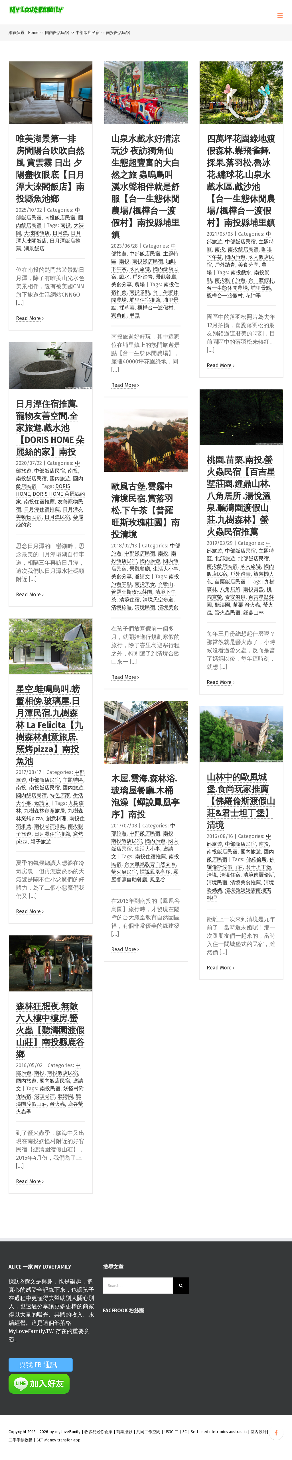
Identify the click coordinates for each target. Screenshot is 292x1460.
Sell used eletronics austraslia (219, 1431)
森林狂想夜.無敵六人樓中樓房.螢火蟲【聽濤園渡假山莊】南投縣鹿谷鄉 (50, 1030)
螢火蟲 (57, 1104)
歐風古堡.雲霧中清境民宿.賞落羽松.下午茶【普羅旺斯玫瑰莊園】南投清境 (145, 510)
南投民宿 (50, 1088)
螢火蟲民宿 (227, 612)
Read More (28, 318)
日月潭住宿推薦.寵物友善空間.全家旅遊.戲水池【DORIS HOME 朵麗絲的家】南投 (50, 428)
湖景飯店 (34, 248)
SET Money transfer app (58, 1440)
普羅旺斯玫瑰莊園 (131, 592)
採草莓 (127, 308)
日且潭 (60, 233)
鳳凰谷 (157, 880)
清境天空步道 (158, 600)
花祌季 (253, 296)
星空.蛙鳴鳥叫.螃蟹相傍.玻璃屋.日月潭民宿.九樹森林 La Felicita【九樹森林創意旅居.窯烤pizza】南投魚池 (49, 725)
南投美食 (145, 584)
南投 (65, 225)
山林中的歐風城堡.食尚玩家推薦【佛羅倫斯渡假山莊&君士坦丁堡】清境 (241, 801)
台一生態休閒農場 (227, 288)
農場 (140, 284)
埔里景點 (261, 288)
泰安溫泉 (235, 597)
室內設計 (259, 1431)
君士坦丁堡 (258, 867)
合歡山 (165, 584)
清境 (212, 875)
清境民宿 (145, 607)
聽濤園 (222, 605)
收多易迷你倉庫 (98, 1431)
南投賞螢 (253, 589)
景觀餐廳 (166, 277)
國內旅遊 (139, 269)
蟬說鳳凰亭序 (155, 872)
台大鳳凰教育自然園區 (150, 864)
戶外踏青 (142, 277)
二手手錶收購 (21, 1440)
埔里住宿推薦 (144, 300)
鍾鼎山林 (253, 612)
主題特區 (73, 780)
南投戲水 (241, 272)
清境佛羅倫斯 (258, 875)
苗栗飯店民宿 (230, 582)
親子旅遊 (41, 842)
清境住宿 (129, 600)
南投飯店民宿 (59, 218)
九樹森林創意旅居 (44, 811)
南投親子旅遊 (230, 280)
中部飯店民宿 (144, 254)
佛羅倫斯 (256, 859)
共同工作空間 (148, 1431)
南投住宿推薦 (39, 502)
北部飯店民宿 (253, 558)
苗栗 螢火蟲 (246, 605)
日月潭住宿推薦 (42, 509)
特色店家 (60, 795)
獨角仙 (119, 315)
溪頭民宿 (44, 1096)
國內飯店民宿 (31, 795)
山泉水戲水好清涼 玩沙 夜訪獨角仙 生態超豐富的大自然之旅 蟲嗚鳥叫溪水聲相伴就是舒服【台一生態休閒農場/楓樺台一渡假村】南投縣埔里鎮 (145, 187)
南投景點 (139, 292)
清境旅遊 (121, 607)
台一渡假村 (261, 280)
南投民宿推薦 (49, 826)
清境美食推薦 (245, 882)
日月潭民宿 (57, 517)
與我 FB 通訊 (45, 1365)
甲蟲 (134, 315)
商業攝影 (124, 1431)
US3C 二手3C (175, 1431)
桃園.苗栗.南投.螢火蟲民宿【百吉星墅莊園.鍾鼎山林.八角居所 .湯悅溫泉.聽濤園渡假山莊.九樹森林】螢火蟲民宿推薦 (241, 496)
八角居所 (230, 589)
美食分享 (121, 284)
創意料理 (56, 818)
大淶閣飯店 (37, 233)
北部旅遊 (225, 558)
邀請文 (142, 576)
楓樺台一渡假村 (155, 308)
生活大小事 (166, 569)
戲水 (124, 277)
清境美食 (168, 607)
